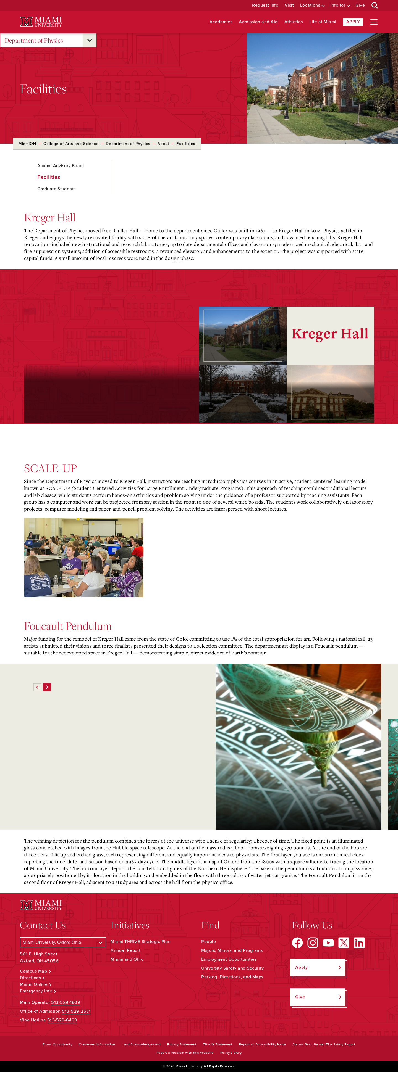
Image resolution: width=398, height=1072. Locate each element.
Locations (310, 5)
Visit (289, 5)
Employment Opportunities (228, 959)
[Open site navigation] (374, 22)
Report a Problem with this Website (185, 1053)
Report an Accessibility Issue (262, 1044)
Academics (221, 22)
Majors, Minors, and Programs (232, 950)
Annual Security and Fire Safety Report (323, 1044)
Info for (337, 5)
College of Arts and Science (71, 143)
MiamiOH (27, 143)
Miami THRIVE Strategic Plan (141, 941)
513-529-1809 (65, 1002)
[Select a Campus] (63, 942)
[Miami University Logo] (41, 22)
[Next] (47, 687)
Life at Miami (322, 22)
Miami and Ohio (127, 959)
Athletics (293, 22)
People (208, 941)
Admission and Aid (258, 22)
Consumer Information (97, 1044)
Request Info (265, 5)
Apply (353, 22)
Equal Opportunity (57, 1044)
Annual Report (126, 950)
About (163, 143)
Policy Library (231, 1053)
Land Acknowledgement (141, 1044)
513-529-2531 (76, 1011)
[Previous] (37, 687)
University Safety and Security (232, 968)
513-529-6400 (62, 1020)
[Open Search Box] (374, 5)
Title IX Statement (217, 1044)
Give (360, 5)
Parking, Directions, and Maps (232, 977)
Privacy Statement (182, 1044)
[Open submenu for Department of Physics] (89, 40)
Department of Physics (34, 40)
